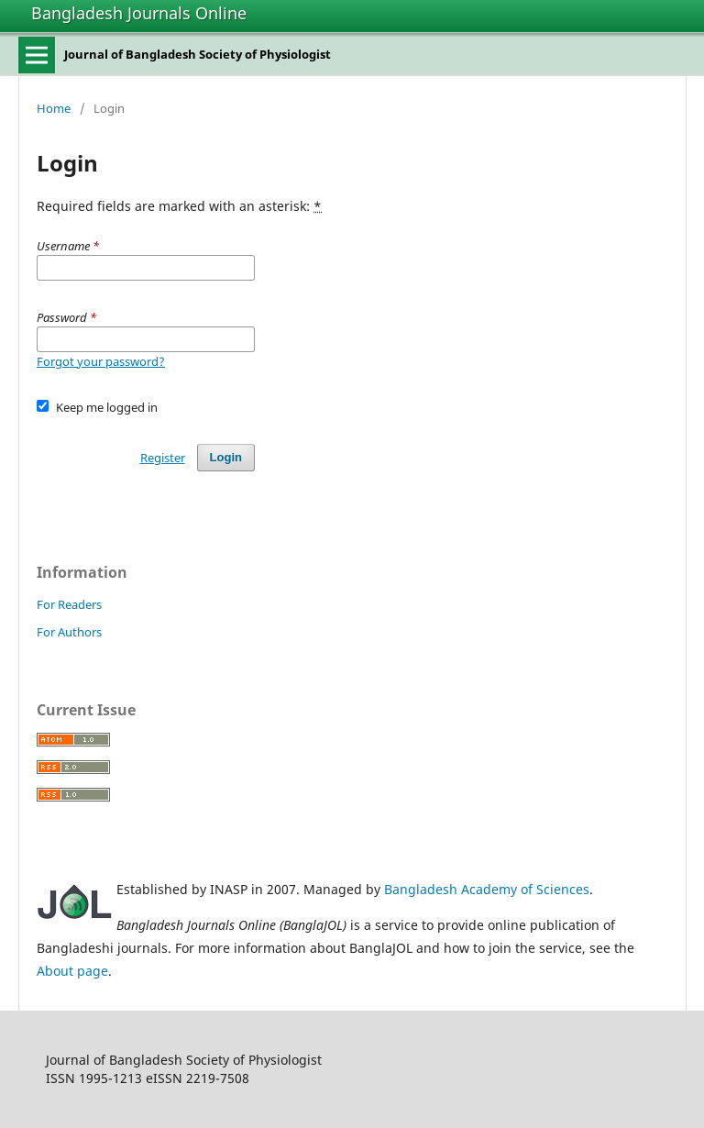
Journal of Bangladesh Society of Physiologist (197, 54)
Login (226, 457)
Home (54, 108)
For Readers (69, 604)
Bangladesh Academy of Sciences (486, 889)
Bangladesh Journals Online (139, 13)
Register (162, 457)
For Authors (69, 632)
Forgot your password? (101, 361)
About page (72, 970)
